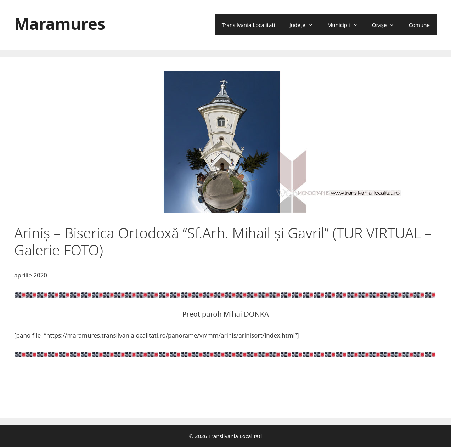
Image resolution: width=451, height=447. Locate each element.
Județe (304, 24)
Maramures (59, 23)
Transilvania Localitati (248, 24)
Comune (419, 24)
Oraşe (387, 24)
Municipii (346, 24)
